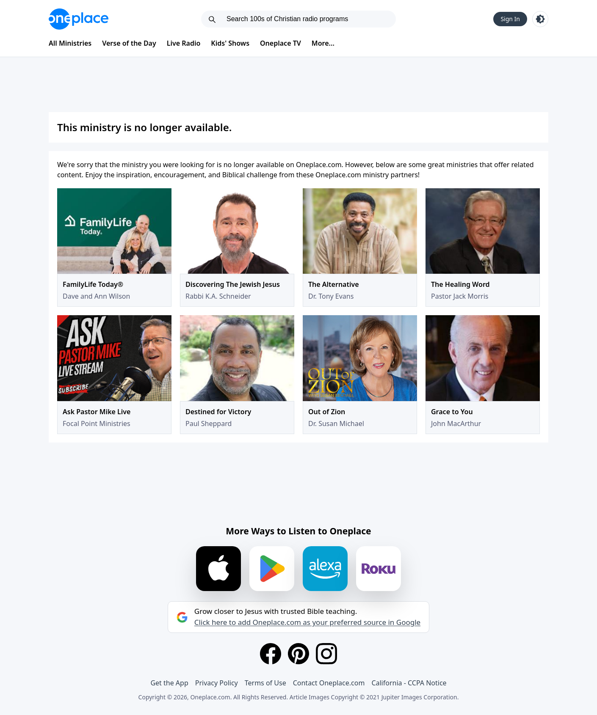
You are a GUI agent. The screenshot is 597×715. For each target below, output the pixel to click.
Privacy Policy (216, 683)
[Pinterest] (298, 653)
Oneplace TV (280, 43)
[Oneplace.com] (78, 19)
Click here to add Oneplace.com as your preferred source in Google (307, 622)
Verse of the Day (129, 43)
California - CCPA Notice (408, 683)
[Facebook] (270, 653)
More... (323, 43)
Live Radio (184, 43)
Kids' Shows (230, 43)
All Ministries (70, 43)
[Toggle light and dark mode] (540, 19)
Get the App (169, 683)
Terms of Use (265, 683)
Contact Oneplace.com (329, 683)
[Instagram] (326, 653)
